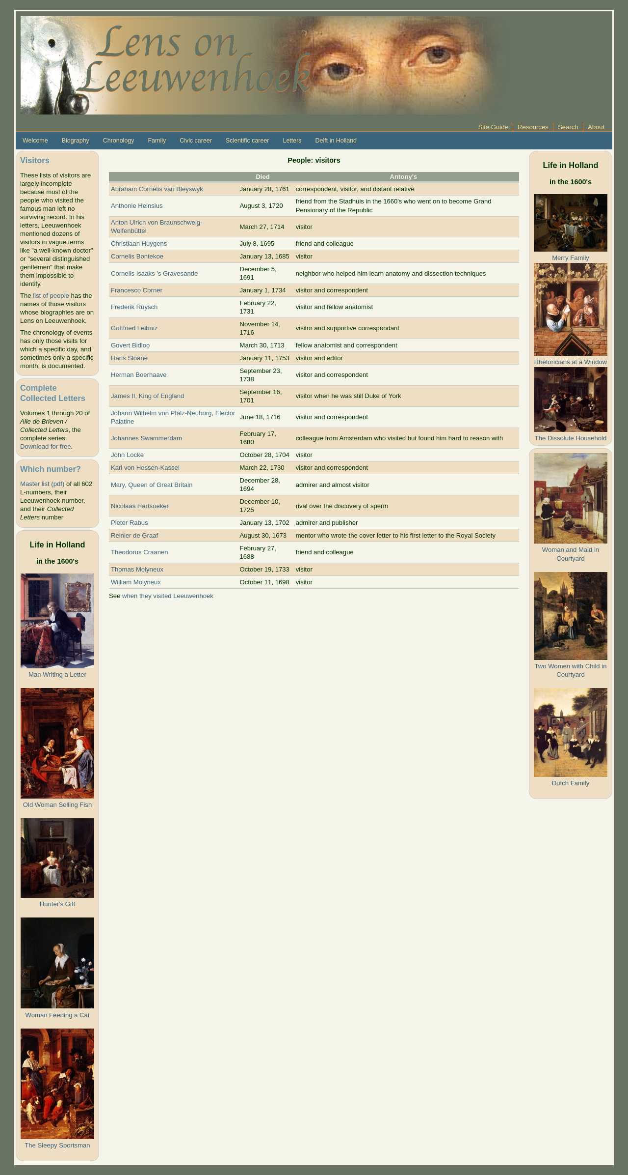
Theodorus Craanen (139, 552)
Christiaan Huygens (139, 243)
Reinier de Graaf (134, 535)
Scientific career (247, 140)
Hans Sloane (129, 358)
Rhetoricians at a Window (570, 362)
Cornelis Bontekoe (137, 256)
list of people (51, 295)
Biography (75, 140)
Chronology (118, 140)
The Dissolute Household (570, 438)
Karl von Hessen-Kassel (145, 467)
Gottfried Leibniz (134, 328)
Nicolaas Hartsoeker (140, 506)
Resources (533, 127)
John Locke (127, 455)
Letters (292, 140)
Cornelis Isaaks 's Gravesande (154, 273)
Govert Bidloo (130, 345)
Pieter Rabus (129, 522)
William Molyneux (136, 582)
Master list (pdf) (42, 483)
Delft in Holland (336, 140)
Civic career (196, 140)
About (596, 127)
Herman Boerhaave (139, 374)
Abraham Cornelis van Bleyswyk (157, 189)
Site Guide (493, 127)
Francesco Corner (136, 290)
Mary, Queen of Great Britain (152, 484)
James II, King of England (147, 396)
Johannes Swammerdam (146, 438)
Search (568, 127)
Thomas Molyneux (137, 569)
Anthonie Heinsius (137, 205)
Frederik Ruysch (134, 307)
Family (157, 140)
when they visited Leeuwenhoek (167, 596)
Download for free (45, 446)
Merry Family (570, 257)
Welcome (35, 140)
